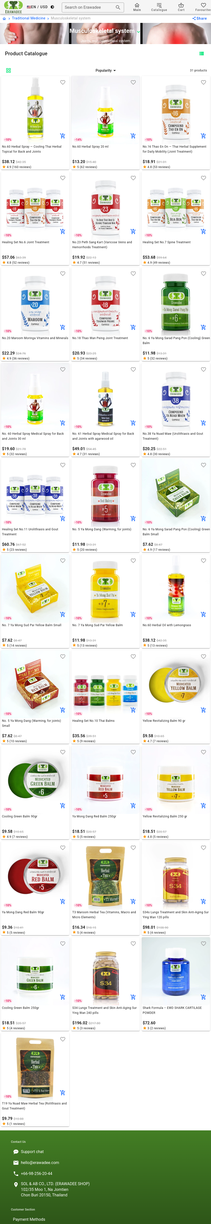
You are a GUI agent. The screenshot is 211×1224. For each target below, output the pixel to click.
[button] (106, 70)
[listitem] (105, 1152)
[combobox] (93, 7)
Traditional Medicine (28, 18)
